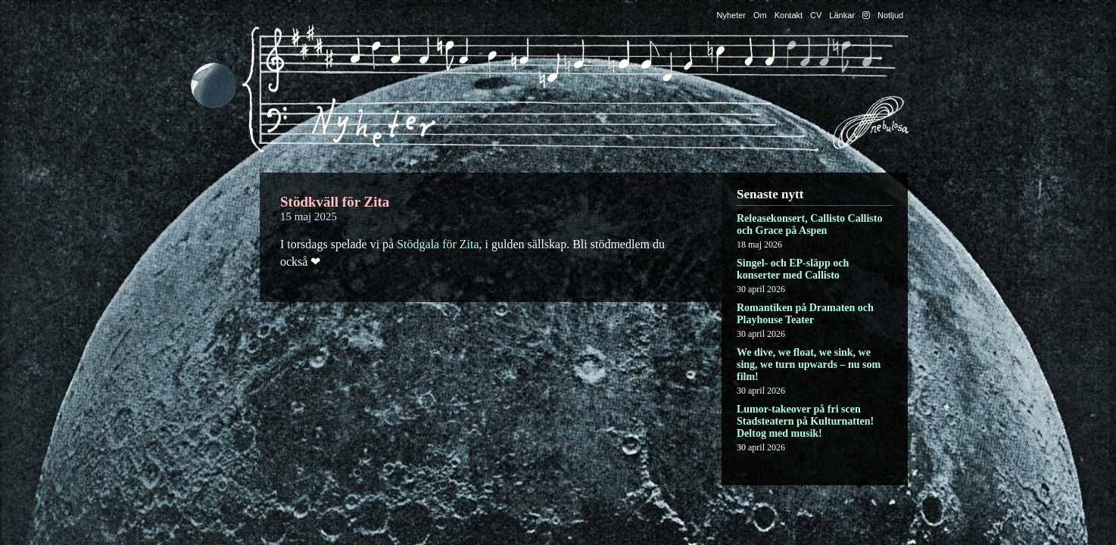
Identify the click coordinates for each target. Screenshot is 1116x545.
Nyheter (732, 15)
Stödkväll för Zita (334, 202)
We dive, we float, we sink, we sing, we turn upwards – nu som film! (809, 364)
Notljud (890, 15)
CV (815, 15)
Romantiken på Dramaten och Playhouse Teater (805, 313)
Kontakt (789, 15)
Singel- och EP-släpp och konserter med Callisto (793, 269)
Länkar (842, 15)
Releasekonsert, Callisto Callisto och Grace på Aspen (809, 224)
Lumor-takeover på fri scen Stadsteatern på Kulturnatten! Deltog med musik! (805, 421)
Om (760, 15)
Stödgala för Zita (438, 244)
